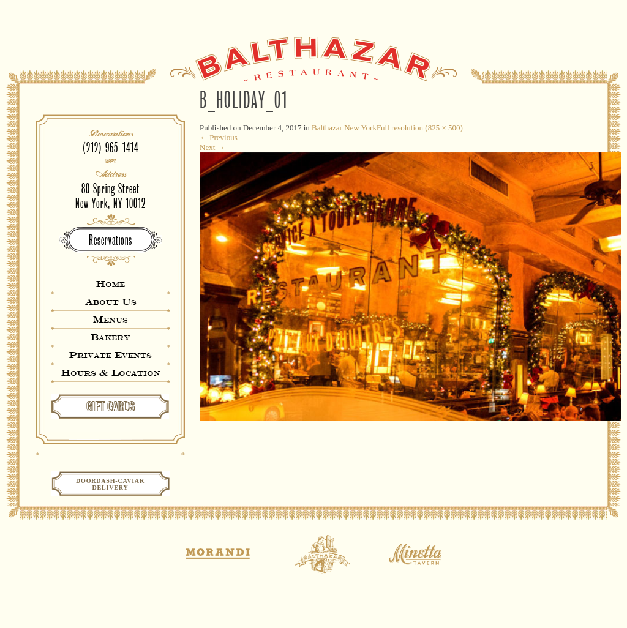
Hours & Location (110, 372)
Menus (110, 319)
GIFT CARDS (110, 406)
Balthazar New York (344, 127)
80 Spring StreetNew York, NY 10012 (110, 196)
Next (212, 147)
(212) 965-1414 (110, 147)
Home (110, 283)
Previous (219, 137)
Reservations (110, 240)
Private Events (110, 355)
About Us (111, 301)
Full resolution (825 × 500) (420, 127)
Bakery (110, 337)
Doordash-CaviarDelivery (110, 484)
